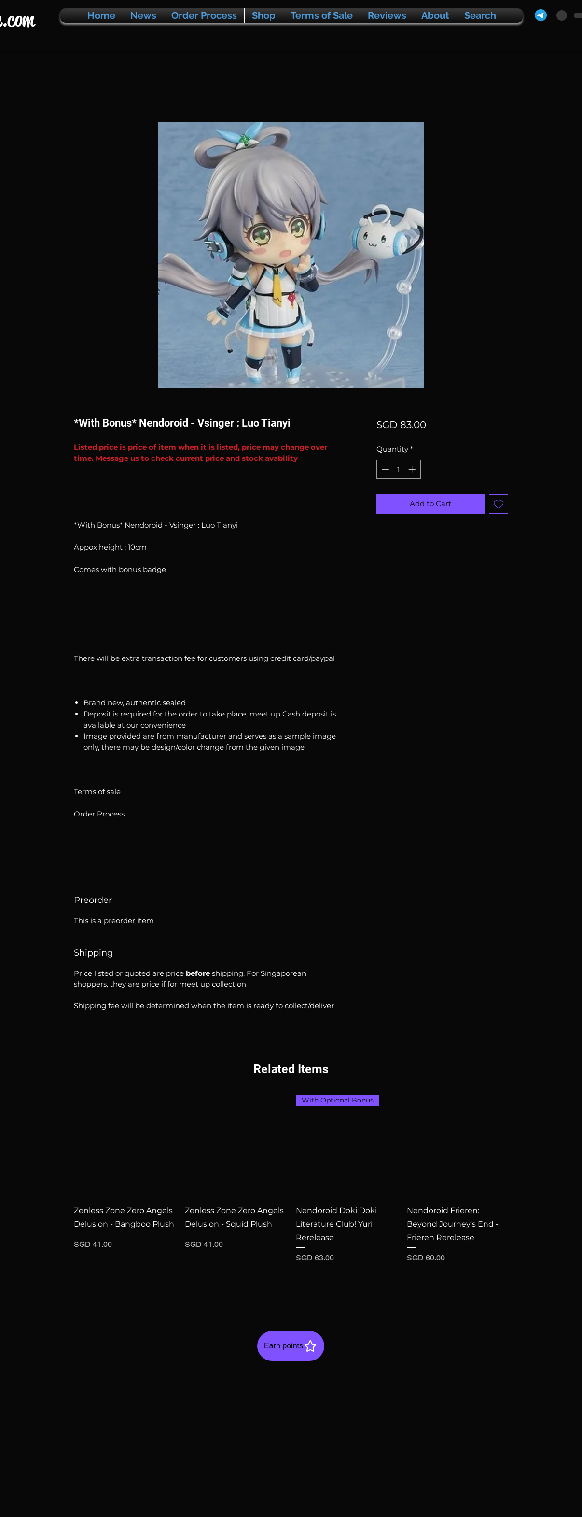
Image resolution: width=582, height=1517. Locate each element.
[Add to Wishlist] (499, 504)
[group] (291, 1192)
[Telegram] (541, 15)
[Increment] (412, 469)
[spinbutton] (398, 469)
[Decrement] (384, 469)
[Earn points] (290, 1346)
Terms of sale (97, 791)
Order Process (99, 813)
